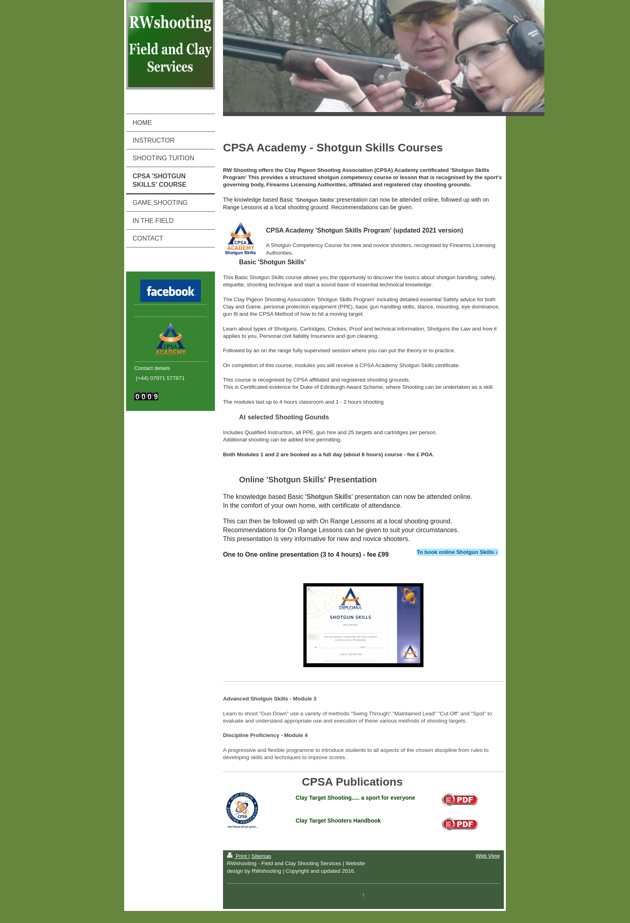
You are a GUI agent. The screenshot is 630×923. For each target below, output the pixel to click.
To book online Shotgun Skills (455, 552)
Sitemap (261, 856)
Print (237, 856)
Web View (488, 856)
